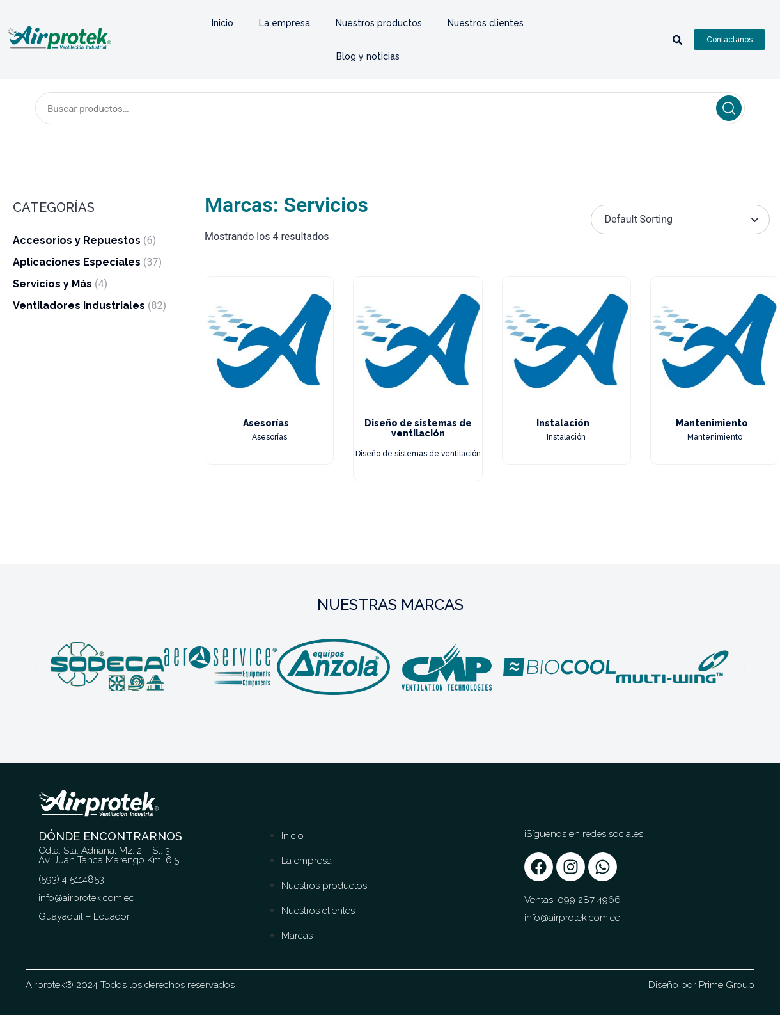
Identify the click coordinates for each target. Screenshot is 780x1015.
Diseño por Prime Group (701, 985)
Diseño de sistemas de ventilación (418, 428)
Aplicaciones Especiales (77, 262)
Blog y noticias (368, 56)
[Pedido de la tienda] (680, 219)
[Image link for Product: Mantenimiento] (715, 341)
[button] (35, 669)
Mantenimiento (712, 423)
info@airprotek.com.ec (572, 917)
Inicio (222, 23)
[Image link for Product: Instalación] (566, 341)
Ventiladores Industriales (79, 306)
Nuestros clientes (486, 23)
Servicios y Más (52, 284)
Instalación (562, 423)
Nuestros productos (379, 23)
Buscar (729, 108)
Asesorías (266, 423)
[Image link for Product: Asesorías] (269, 341)
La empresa (284, 23)
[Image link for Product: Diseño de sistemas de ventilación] (417, 341)
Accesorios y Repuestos (77, 240)
